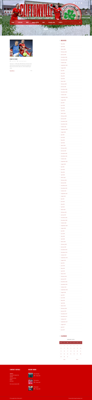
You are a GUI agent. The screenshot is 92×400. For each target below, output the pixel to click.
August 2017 (63, 324)
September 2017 (64, 321)
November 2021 (64, 188)
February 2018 (64, 308)
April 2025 (63, 78)
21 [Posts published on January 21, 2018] (80, 351)
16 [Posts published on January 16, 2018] (64, 351)
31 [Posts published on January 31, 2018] (67, 356)
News (27, 22)
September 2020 (64, 225)
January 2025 (63, 86)
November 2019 (64, 252)
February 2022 (64, 180)
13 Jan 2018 (13, 61)
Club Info (20, 22)
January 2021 (63, 214)
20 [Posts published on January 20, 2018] (77, 351)
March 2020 (63, 241)
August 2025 (63, 68)
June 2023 (63, 137)
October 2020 (63, 222)
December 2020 (64, 217)
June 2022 (63, 169)
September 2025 (64, 65)
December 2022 (64, 153)
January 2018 (63, 311)
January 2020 (63, 247)
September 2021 (64, 193)
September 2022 (64, 161)
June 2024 (63, 105)
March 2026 (63, 49)
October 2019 (63, 255)
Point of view (13, 59)
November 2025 (64, 59)
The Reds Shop (51, 22)
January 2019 (63, 279)
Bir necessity (36, 373)
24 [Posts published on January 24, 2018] (67, 353)
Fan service (36, 380)
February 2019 (64, 276)
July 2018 (62, 295)
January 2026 (63, 54)
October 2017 (63, 319)
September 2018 (64, 289)
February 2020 (64, 244)
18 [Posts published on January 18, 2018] (70, 351)
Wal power (36, 387)
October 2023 (63, 126)
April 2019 (63, 271)
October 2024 (63, 94)
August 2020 (63, 228)
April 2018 (63, 303)
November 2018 (64, 284)
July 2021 (62, 198)
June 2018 (63, 297)
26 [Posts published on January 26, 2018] (74, 353)
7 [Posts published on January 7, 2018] (80, 345)
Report (25, 61)
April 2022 (63, 174)
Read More (12, 70)
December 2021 (64, 185)
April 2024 (63, 110)
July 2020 (62, 231)
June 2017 (63, 329)
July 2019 (62, 263)
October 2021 (63, 190)
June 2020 (63, 233)
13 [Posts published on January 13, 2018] (77, 348)
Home (13, 22)
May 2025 (63, 76)
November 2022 (64, 156)
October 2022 (63, 158)
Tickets (60, 22)
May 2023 (63, 140)
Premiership (20, 61)
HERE (18, 384)
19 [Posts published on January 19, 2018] (74, 351)
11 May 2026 (37, 388)
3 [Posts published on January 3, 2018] (67, 345)
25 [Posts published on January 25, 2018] (70, 353)
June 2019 (63, 265)
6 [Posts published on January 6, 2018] (77, 345)
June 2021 (63, 201)
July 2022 (62, 166)
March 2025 (63, 81)
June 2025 (63, 73)
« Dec (64, 359)
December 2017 (64, 313)
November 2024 (64, 92)
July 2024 (62, 102)
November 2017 (64, 316)
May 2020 (63, 236)
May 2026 (63, 43)
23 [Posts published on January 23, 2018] (64, 353)
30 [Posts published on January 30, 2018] (64, 356)
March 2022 (63, 177)
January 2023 (63, 150)
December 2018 (64, 281)
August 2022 (63, 164)
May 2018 (63, 300)
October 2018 (63, 287)
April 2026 (63, 46)
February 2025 (64, 84)
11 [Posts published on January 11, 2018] (70, 348)
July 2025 (62, 70)
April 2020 (63, 239)
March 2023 (63, 145)
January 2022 (63, 182)
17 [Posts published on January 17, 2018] (67, 351)
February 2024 (64, 116)
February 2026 (64, 51)
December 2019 (64, 249)
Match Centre (35, 22)
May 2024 (63, 108)
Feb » (77, 359)
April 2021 (63, 206)
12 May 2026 (37, 375)
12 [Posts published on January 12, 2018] (74, 348)
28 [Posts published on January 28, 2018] (80, 353)
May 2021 (63, 204)
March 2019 (63, 273)
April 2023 (63, 142)
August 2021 (63, 196)
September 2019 (64, 257)
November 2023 (64, 124)
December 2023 (64, 121)
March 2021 (63, 209)
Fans (43, 22)
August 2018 (63, 292)
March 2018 (63, 305)
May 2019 (63, 268)
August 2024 (63, 100)
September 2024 (64, 97)
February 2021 (64, 212)
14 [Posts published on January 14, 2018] (80, 348)
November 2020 (64, 220)
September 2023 (64, 129)
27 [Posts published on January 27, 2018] (77, 353)
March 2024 (63, 113)
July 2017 (62, 327)
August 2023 (63, 132)
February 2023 (64, 148)
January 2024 (63, 118)
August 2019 (63, 260)
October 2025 (63, 62)
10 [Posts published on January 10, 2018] (67, 348)
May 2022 (63, 172)
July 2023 (62, 134)
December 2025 (64, 57)
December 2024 (64, 89)
